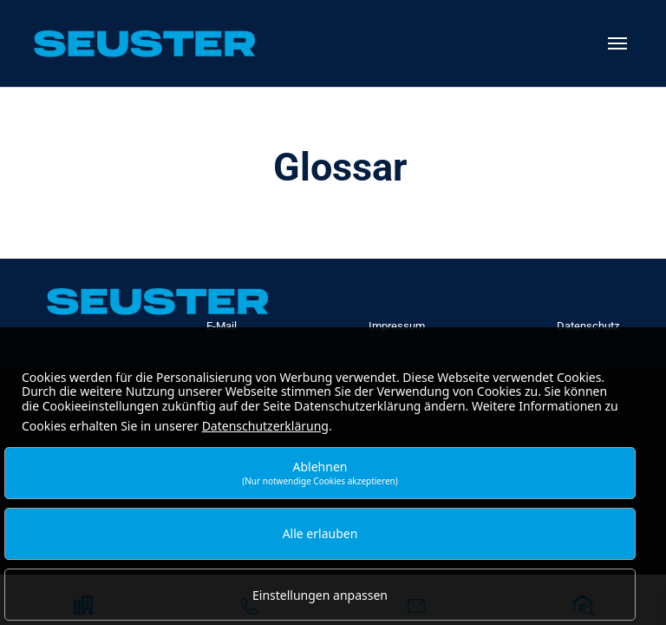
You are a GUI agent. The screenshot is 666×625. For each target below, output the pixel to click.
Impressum (397, 325)
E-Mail (221, 325)
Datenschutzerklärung (265, 426)
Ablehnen (320, 472)
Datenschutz (588, 325)
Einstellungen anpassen (320, 595)
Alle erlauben (320, 533)
